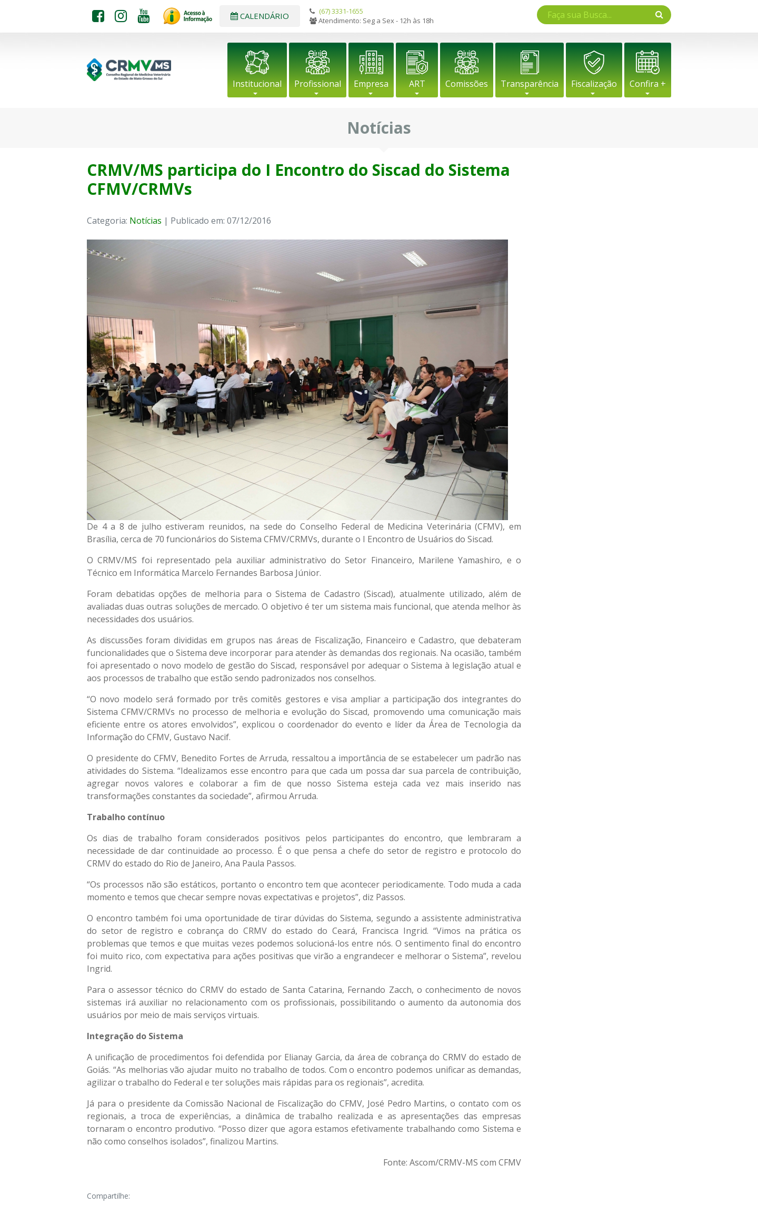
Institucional (257, 83)
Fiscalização (594, 83)
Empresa (371, 83)
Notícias (145, 220)
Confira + (648, 83)
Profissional (317, 83)
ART (417, 83)
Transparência (529, 83)
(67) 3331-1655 (341, 11)
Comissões (466, 83)
